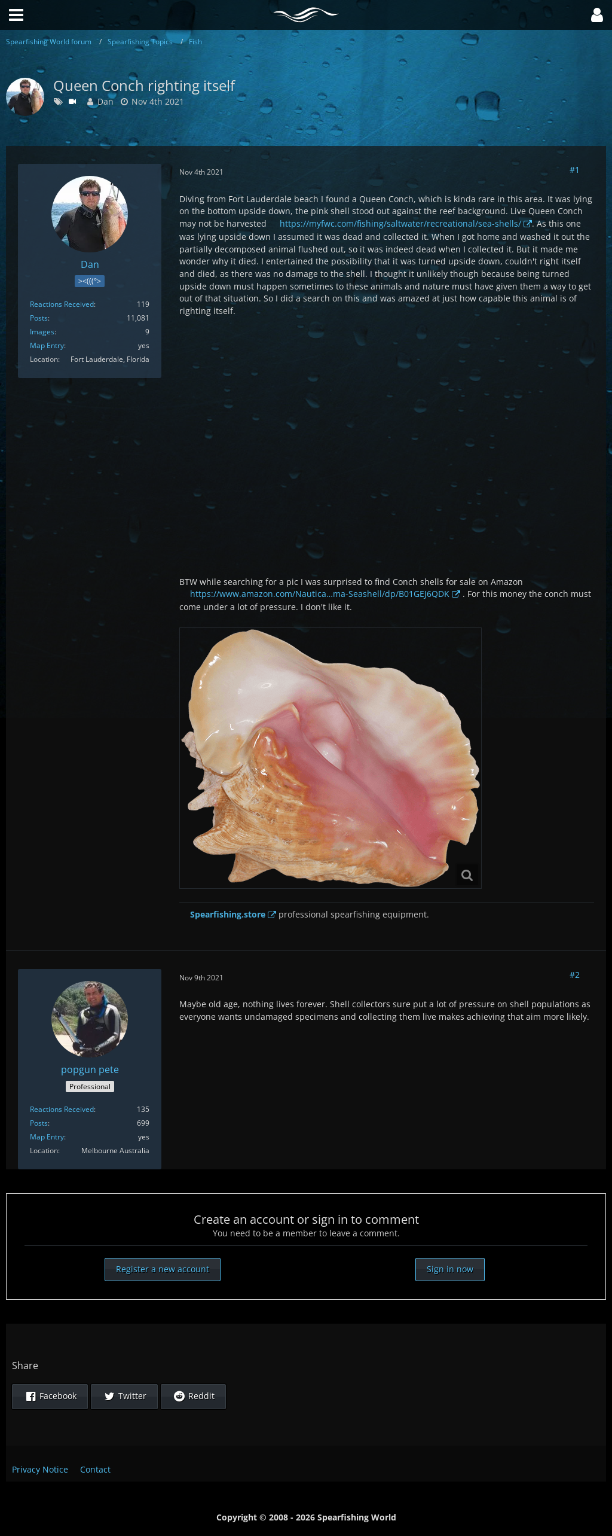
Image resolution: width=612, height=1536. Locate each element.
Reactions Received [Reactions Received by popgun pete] (62, 1109)
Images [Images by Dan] (42, 332)
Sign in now (450, 1269)
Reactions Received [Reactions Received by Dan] (62, 304)
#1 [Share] (575, 169)
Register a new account (162, 1269)
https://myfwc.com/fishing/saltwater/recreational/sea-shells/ (400, 223)
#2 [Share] (575, 974)
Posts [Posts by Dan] (39, 318)
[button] (597, 15)
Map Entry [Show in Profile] (47, 345)
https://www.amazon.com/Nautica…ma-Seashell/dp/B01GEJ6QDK (319, 593)
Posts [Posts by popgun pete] (39, 1123)
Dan (105, 101)
